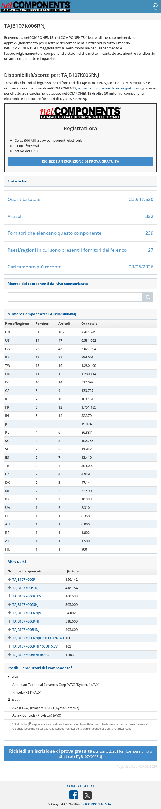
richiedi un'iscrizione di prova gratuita (108, 88)
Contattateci (80, 786)
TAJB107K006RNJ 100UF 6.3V (30, 646)
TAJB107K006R (19, 579)
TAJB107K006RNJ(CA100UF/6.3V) (33, 637)
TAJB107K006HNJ (21, 629)
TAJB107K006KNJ (21, 621)
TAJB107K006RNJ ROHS (26, 654)
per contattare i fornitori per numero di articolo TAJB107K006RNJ (80, 753)
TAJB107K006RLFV (22, 596)
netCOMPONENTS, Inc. (97, 804)
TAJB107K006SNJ (21, 604)
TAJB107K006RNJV (22, 612)
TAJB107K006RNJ (21, 332)
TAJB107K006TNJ (21, 587)
